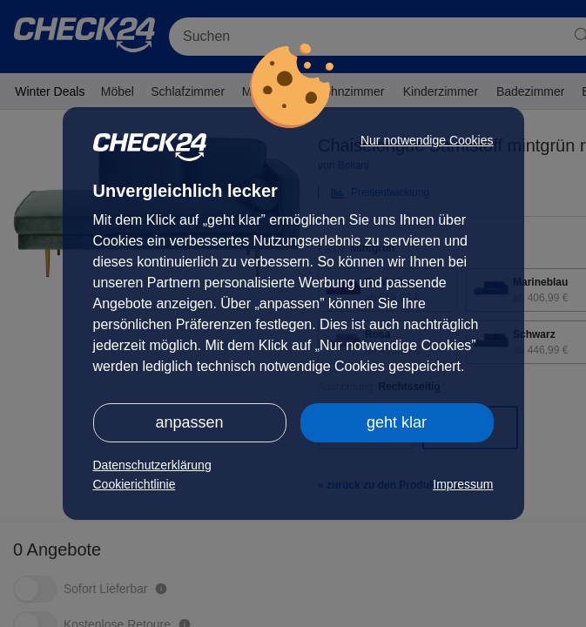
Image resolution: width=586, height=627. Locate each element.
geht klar (397, 422)
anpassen (189, 422)
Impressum (463, 484)
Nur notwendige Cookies (427, 140)
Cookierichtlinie (134, 484)
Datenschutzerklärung (152, 465)
